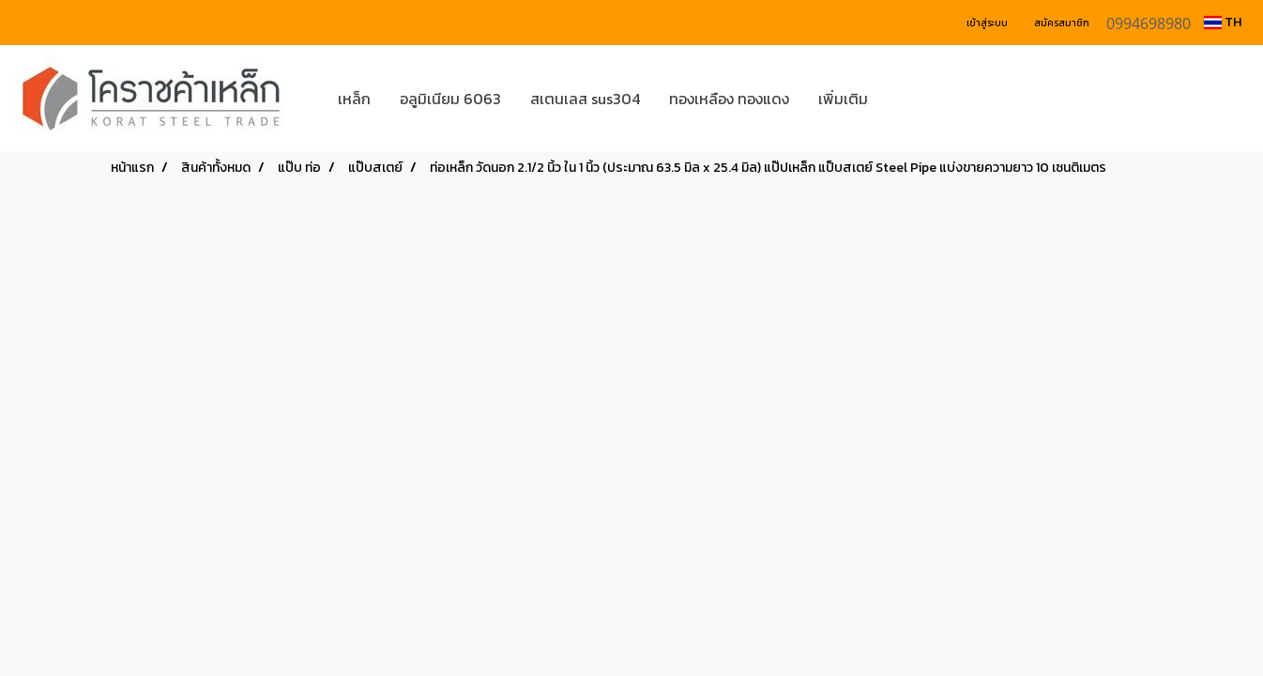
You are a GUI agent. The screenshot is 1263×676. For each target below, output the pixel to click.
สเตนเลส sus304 (585, 98)
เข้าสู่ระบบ (987, 23)
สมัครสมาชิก (1061, 23)
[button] (910, 98)
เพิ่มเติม (843, 98)
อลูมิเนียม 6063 (450, 98)
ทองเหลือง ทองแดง (729, 98)
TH (1222, 22)
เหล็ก (354, 98)
